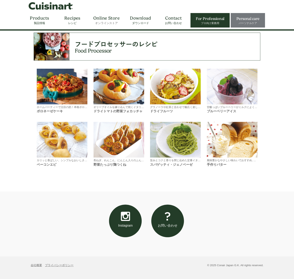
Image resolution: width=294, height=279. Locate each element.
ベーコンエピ (46, 164)
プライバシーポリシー (59, 265)
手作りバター (216, 164)
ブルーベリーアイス (221, 111)
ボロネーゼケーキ (50, 111)
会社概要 (36, 265)
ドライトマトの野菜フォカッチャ (118, 111)
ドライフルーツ (161, 111)
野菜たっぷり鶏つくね (110, 164)
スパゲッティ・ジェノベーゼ (171, 164)
